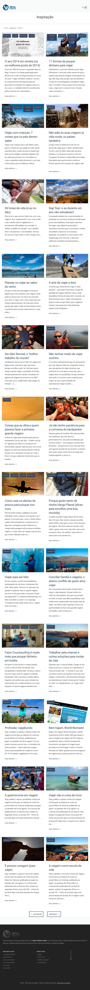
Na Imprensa (42, 962)
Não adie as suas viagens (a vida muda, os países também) (66, 136)
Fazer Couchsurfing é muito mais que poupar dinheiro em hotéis (22, 656)
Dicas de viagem (51, 37)
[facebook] (71, 957)
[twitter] (71, 953)
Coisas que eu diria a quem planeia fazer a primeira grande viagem (22, 429)
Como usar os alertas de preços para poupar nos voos (20, 504)
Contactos (41, 957)
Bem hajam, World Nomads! (66, 728)
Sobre (40, 954)
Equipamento (51, 475)
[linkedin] (71, 959)
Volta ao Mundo (9, 960)
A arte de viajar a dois (62, 282)
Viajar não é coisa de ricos (65, 795)
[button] (83, 7)
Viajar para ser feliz (17, 577)
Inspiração (13, 28)
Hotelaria (7, 626)
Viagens (15, 35)
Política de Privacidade (63, 983)
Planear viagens (9, 954)
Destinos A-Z (8, 957)
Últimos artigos (9, 962)
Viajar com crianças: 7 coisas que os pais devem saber (21, 136)
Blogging (7, 968)
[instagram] (71, 950)
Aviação (6, 475)
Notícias (7, 965)
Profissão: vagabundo (18, 728)
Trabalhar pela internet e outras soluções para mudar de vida (66, 656)
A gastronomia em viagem (21, 795)
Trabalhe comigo (43, 960)
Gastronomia (8, 769)
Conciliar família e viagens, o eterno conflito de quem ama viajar (67, 581)
